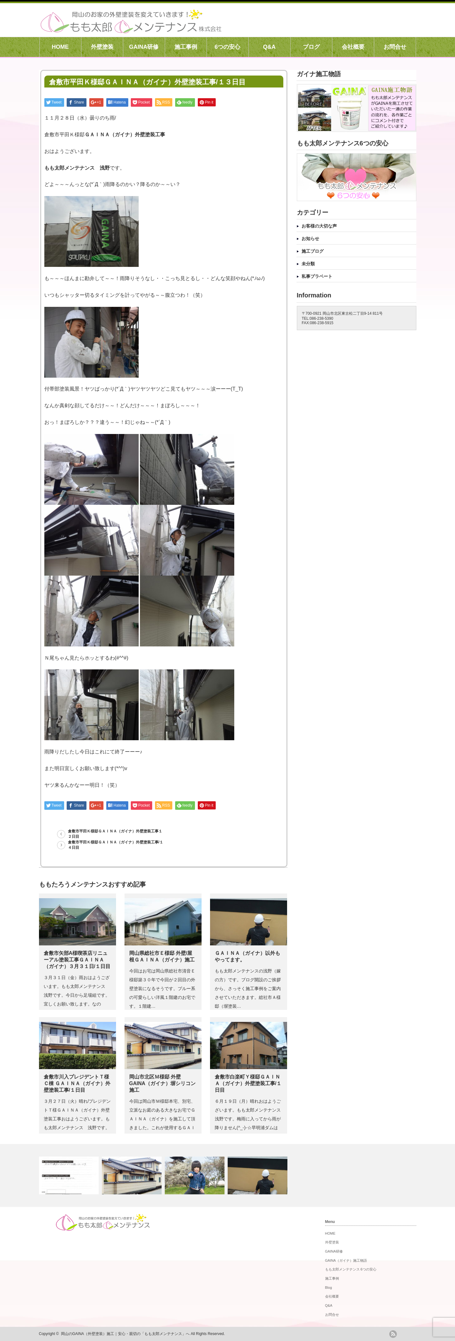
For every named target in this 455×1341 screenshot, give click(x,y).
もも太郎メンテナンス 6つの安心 (350, 1269)
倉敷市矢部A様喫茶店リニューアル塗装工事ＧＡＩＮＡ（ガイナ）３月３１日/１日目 (77, 959)
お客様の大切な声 (319, 225)
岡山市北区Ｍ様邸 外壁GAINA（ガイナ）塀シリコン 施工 (162, 1083)
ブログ (311, 47)
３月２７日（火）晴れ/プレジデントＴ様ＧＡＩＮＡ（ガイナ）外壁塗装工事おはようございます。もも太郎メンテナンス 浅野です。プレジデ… (77, 1119)
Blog (328, 1287)
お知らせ (310, 238)
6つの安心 (227, 47)
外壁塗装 (102, 47)
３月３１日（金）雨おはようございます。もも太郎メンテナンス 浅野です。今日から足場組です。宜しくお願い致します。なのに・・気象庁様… (77, 995)
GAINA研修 (144, 47)
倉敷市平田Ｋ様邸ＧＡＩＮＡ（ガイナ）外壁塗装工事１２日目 (115, 834)
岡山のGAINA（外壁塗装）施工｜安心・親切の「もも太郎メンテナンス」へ (125, 1334)
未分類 (308, 263)
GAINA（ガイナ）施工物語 (346, 1260)
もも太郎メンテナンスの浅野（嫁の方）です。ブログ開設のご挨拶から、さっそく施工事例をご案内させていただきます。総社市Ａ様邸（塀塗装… (248, 988)
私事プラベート (317, 276)
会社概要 (353, 47)
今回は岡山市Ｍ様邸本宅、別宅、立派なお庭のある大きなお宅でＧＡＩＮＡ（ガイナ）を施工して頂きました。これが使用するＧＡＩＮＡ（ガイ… (162, 1119)
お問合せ (395, 47)
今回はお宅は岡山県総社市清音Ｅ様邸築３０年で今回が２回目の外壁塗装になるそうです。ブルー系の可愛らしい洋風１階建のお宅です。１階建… (162, 988)
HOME (60, 47)
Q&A (269, 47)
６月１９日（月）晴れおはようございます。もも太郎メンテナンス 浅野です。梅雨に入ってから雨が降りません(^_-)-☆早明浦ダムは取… (250, 1119)
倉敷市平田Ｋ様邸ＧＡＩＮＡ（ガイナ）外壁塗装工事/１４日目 (115, 845)
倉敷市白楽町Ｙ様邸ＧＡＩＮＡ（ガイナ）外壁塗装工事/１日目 (248, 1083)
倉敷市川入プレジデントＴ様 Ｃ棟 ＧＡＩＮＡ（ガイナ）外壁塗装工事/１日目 (77, 1083)
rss (393, 1334)
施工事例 (186, 47)
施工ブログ (313, 251)
